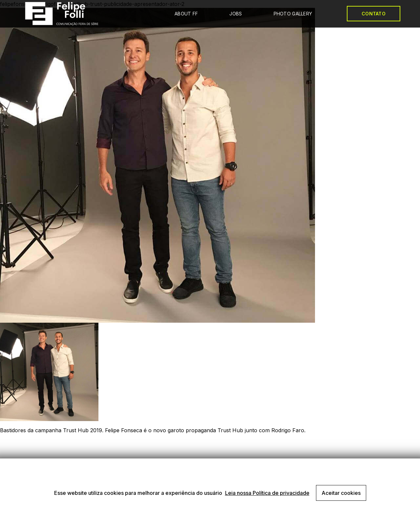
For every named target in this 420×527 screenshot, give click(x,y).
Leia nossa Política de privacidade (267, 493)
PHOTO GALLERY (293, 13)
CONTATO (374, 13)
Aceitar (341, 493)
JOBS (235, 13)
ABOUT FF (186, 13)
